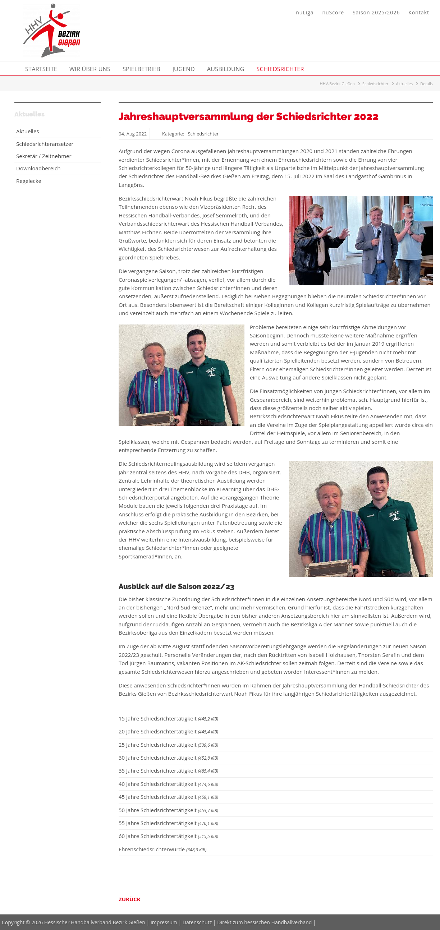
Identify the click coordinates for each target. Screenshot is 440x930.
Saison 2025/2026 (376, 12)
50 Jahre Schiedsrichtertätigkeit (168, 810)
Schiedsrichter (375, 83)
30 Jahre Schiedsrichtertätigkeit (168, 757)
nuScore (333, 12)
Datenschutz (197, 922)
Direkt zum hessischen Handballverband (264, 922)
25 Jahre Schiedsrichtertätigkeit (168, 744)
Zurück (130, 899)
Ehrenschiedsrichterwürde (162, 849)
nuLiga (304, 12)
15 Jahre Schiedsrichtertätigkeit (168, 718)
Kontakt (418, 12)
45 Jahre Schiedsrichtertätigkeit (168, 796)
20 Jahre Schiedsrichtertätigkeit (168, 731)
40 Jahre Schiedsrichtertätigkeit (168, 783)
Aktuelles (404, 83)
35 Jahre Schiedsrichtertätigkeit (168, 770)
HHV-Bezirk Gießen (337, 83)
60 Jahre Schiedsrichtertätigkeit (168, 835)
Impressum (164, 922)
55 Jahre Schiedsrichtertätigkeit (168, 823)
